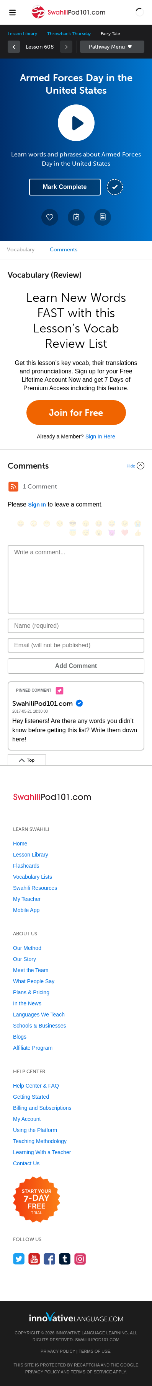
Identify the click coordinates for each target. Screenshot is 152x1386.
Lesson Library (22, 33)
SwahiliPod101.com (97, 1339)
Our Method (27, 948)
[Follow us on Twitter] (19, 1259)
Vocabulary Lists (32, 877)
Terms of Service (91, 1372)
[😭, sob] (137, 524)
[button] (140, 12)
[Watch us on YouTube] (34, 1259)
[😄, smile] (20, 524)
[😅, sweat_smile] (111, 524)
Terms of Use (94, 1351)
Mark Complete (65, 187)
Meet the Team (30, 970)
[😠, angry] (85, 524)
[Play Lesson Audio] (76, 122)
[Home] (69, 18)
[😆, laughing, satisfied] (98, 524)
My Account (27, 1119)
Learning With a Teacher (42, 1152)
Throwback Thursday (69, 33)
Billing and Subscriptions (42, 1108)
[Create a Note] (76, 217)
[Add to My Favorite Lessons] (49, 217)
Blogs (19, 1037)
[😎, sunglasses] (72, 524)
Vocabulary (20, 249)
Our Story (24, 959)
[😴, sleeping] (85, 533)
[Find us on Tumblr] (65, 1259)
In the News (27, 1003)
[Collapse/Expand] (76, 465)
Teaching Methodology (40, 1141)
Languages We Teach (39, 1014)
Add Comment (76, 666)
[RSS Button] (13, 486)
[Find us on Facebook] (50, 1259)
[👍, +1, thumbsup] (137, 533)
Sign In (37, 505)
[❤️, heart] (124, 533)
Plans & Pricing (31, 992)
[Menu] (12, 12)
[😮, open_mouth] (98, 533)
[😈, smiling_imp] (111, 533)
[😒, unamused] (59, 524)
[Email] (76, 645)
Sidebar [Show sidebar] (112, 47)
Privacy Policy (58, 1351)
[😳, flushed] (33, 524)
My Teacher (27, 899)
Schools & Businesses (39, 1026)
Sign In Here (100, 436)
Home (20, 843)
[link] (14, 47)
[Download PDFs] (102, 217)
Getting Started (31, 1097)
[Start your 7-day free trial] (36, 1199)
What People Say (33, 981)
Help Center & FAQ (36, 1086)
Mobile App (26, 910)
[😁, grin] (46, 524)
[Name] (76, 626)
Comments (63, 249)
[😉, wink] (124, 524)
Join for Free (76, 412)
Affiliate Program (32, 1048)
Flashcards (26, 866)
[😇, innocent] (72, 533)
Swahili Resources (35, 888)
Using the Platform (35, 1130)
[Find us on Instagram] (80, 1259)
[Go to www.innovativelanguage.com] (76, 1316)
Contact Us (26, 1163)
